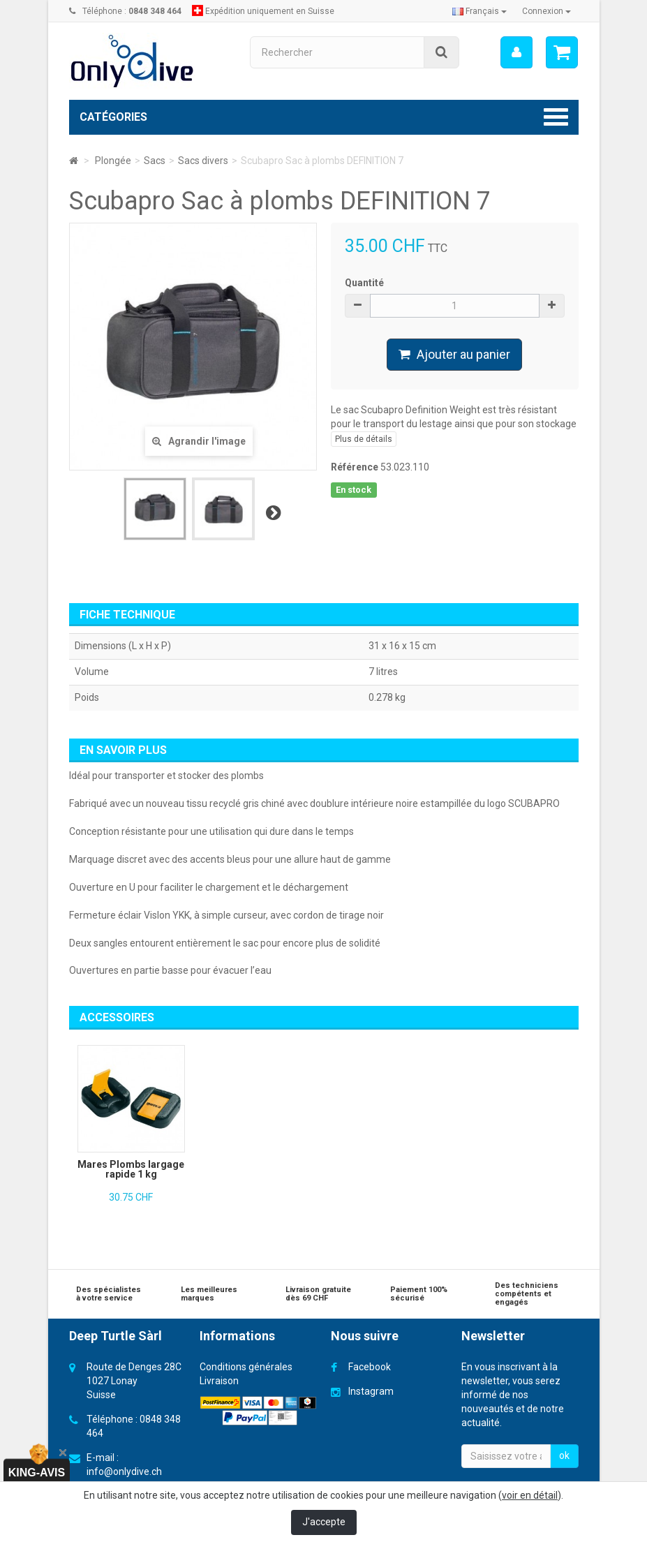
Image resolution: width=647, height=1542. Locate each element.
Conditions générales (246, 1366)
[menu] (516, 52)
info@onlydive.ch (124, 1471)
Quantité (364, 282)
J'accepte (323, 1521)
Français (479, 11)
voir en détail (530, 1495)
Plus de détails (363, 439)
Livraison (219, 1380)
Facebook (369, 1366)
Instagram (371, 1391)
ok (564, 1455)
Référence (354, 467)
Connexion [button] (546, 11)
